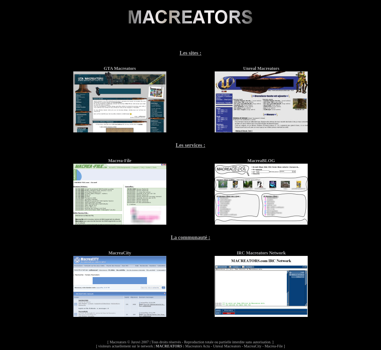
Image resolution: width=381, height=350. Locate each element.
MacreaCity (253, 346)
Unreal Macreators (227, 346)
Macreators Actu (197, 346)
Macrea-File (274, 346)
